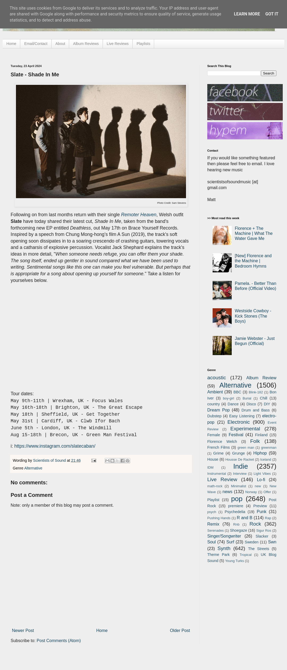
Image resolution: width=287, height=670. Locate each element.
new (258, 486)
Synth (223, 548)
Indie (240, 466)
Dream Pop (218, 410)
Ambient (215, 392)
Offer (267, 492)
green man (246, 448)
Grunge (238, 453)
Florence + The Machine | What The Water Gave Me (254, 233)
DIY (267, 404)
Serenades (215, 530)
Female (213, 435)
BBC (237, 392)
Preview (260, 506)
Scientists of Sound (50, 460)
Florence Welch (222, 441)
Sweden (252, 542)
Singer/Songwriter (224, 536)
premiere (235, 506)
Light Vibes (262, 474)
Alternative (33, 468)
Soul (211, 542)
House (212, 459)
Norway (251, 492)
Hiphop (260, 453)
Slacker (262, 536)
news (227, 491)
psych (211, 512)
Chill (263, 398)
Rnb (236, 524)
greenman (268, 448)
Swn (272, 542)
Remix (213, 524)
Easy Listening (242, 416)
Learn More (247, 13)
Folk (255, 441)
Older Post (180, 630)
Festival (236, 434)
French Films (218, 447)
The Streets (258, 549)
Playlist (213, 500)
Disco (251, 404)
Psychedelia (235, 512)
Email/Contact (35, 43)
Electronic (238, 422)
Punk (261, 511)
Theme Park (218, 554)
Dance (233, 404)
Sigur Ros (263, 530)
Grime (218, 453)
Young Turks (234, 561)
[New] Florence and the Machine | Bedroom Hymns (253, 260)
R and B (244, 517)
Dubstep (214, 416)
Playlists (143, 43)
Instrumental (216, 474)
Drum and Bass (256, 410)
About (60, 43)
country (213, 404)
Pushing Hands (218, 518)
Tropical (246, 555)
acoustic (216, 377)
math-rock (214, 486)
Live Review (222, 479)
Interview (240, 474)
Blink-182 (256, 392)
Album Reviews (86, 43)
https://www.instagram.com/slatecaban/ (54, 446)
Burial (247, 398)
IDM (210, 467)
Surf (230, 542)
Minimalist (238, 486)
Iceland (265, 459)
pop (237, 498)
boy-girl (228, 398)
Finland (261, 435)
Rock (255, 524)
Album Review (261, 378)
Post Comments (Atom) (59, 640)
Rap (268, 518)
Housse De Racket (239, 459)
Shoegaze (238, 530)
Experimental (245, 428)
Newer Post (23, 630)
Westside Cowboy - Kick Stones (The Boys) (253, 316)
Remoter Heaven (139, 214)
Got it (271, 13)
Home (11, 43)
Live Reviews (118, 43)
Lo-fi (261, 479)
